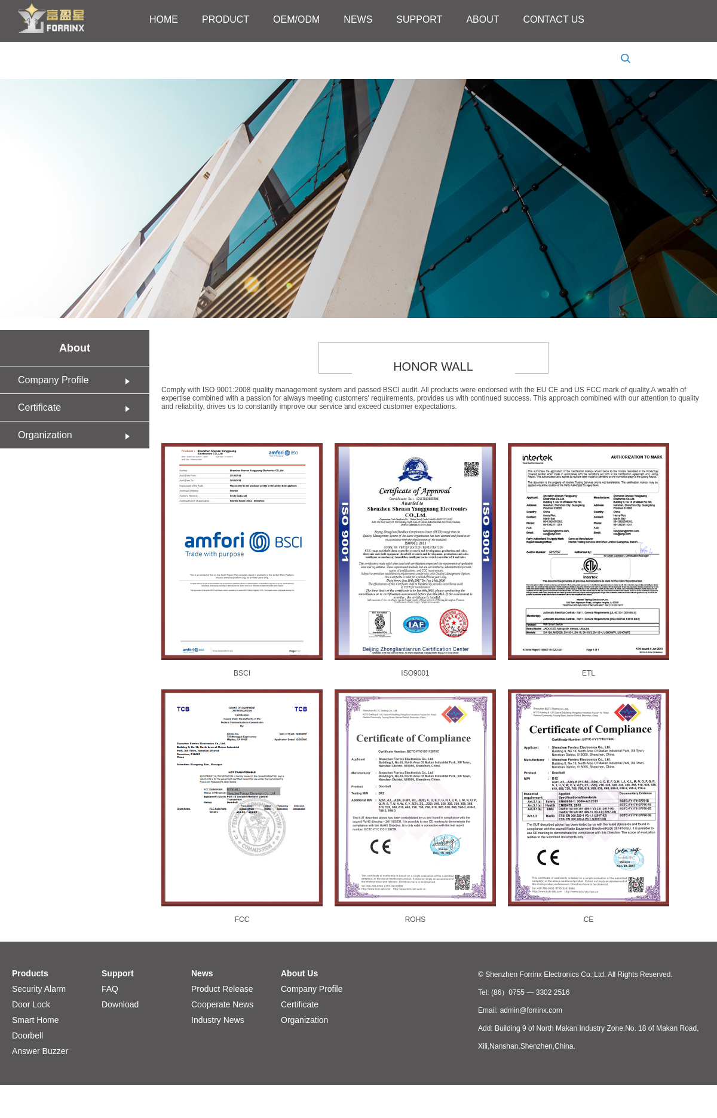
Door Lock (31, 1004)
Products (30, 973)
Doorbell (27, 1035)
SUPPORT (419, 19)
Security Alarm (39, 989)
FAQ (110, 989)
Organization (77, 435)
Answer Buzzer (40, 1051)
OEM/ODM (296, 19)
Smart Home (35, 1020)
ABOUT (482, 19)
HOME (163, 19)
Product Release (222, 989)
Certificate (77, 407)
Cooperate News (222, 1004)
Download (120, 1004)
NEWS (358, 19)
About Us (299, 973)
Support (118, 973)
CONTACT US (554, 19)
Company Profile (77, 380)
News (202, 973)
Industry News (217, 1020)
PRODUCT (225, 19)
